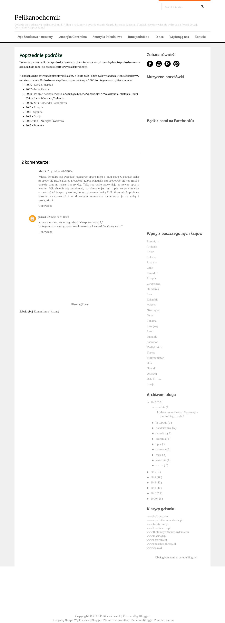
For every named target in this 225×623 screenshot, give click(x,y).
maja (159, 455)
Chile (150, 267)
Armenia (152, 246)
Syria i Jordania (43, 85)
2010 (154, 493)
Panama (152, 320)
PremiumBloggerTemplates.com (152, 620)
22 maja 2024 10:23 (58, 217)
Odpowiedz (45, 205)
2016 (154, 402)
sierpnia (161, 438)
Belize (150, 252)
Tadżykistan (154, 347)
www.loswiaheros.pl (158, 528)
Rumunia (152, 336)
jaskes (42, 217)
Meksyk (151, 305)
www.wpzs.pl (154, 547)
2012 (154, 488)
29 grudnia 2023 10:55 (60, 171)
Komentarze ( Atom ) (46, 311)
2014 (154, 477)
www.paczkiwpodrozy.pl (161, 543)
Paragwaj (152, 326)
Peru (149, 331)
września (161, 433)
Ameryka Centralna (73, 37)
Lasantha (123, 620)
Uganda (38, 112)
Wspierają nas (179, 37)
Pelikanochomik (37, 17)
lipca (159, 444)
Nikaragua (153, 310)
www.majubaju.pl (156, 536)
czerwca (161, 449)
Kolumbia (152, 299)
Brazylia (152, 262)
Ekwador (152, 273)
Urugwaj (152, 373)
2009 (154, 498)
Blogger (192, 557)
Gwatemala (153, 283)
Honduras (153, 289)
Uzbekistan (154, 379)
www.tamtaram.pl (157, 524)
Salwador (152, 342)
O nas (159, 37)
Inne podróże (139, 37)
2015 (154, 472)
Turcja (151, 352)
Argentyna (153, 241)
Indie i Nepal (41, 89)
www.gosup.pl (58, 196)
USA (149, 363)
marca (160, 465)
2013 (154, 482)
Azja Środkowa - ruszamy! (35, 37)
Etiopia (38, 107)
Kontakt (200, 37)
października (164, 428)
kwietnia (161, 460)
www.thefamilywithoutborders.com (168, 532)
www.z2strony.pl (157, 540)
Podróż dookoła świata (48, 94)
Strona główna (80, 304)
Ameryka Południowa (107, 37)
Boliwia (151, 257)
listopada (162, 422)
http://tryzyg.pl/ (92, 222)
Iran (149, 294)
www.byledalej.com (158, 516)
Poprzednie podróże (40, 55)
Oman (150, 315)
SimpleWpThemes (77, 620)
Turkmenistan (155, 358)
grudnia (161, 407)
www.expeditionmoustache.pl (164, 520)
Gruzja (37, 116)
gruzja (150, 384)
